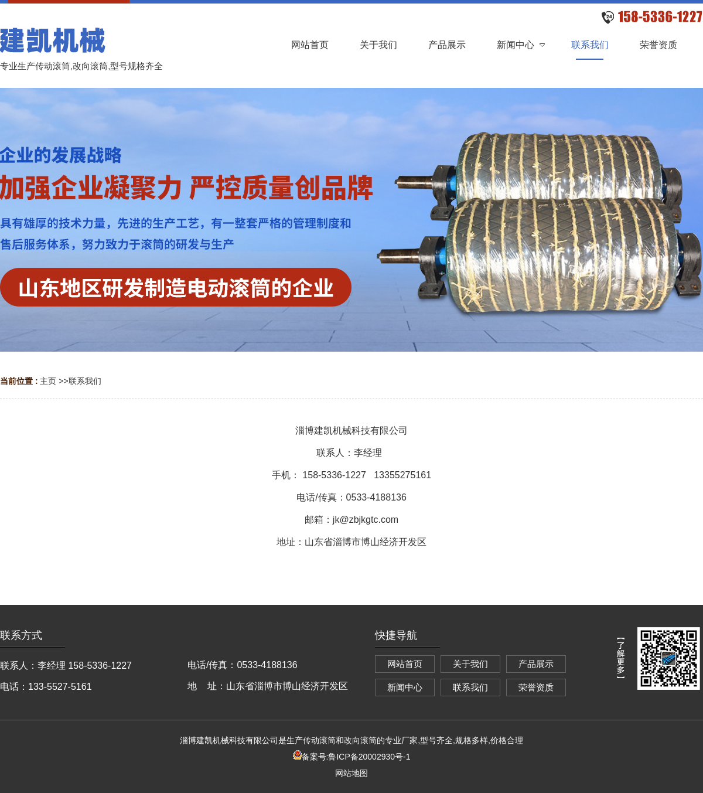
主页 (48, 381)
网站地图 (351, 773)
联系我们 (85, 381)
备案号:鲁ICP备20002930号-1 (352, 756)
